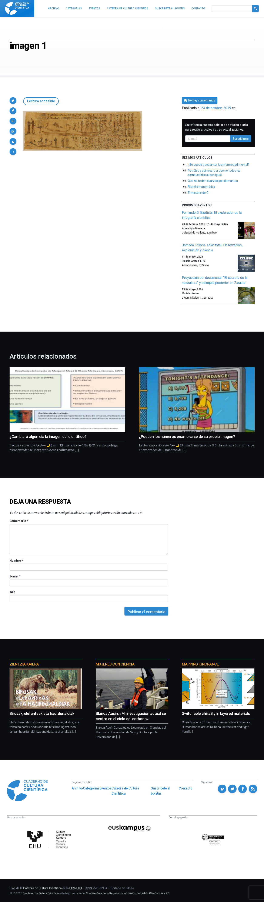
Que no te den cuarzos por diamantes (213, 180)
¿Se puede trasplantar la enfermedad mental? (218, 164)
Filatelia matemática (201, 186)
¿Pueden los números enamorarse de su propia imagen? (187, 436)
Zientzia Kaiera (24, 664)
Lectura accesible (41, 101)
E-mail (15, 576)
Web (13, 592)
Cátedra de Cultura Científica (125, 790)
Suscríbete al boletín (160, 790)
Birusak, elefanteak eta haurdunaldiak (42, 713)
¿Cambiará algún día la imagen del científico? (48, 436)
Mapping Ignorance (200, 664)
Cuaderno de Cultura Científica (41, 893)
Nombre (16, 560)
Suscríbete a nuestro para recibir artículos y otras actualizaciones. (216, 127)
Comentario (19, 521)
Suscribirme (241, 138)
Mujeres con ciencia (115, 664)
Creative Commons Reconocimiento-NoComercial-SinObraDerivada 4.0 (127, 893)
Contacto (186, 788)
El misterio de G (198, 192)
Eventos (105, 788)
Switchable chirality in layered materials (216, 713)
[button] (13, 100)
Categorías (91, 788)
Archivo (77, 788)
